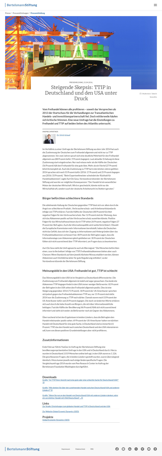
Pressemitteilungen (21, 13)
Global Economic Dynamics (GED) (55, 420)
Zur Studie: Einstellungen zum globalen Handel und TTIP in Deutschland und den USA (76, 406)
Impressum (66, 449)
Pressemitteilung (38, 13)
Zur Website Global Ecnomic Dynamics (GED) (60, 411)
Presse (8, 13)
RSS (92, 449)
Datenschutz (80, 449)
